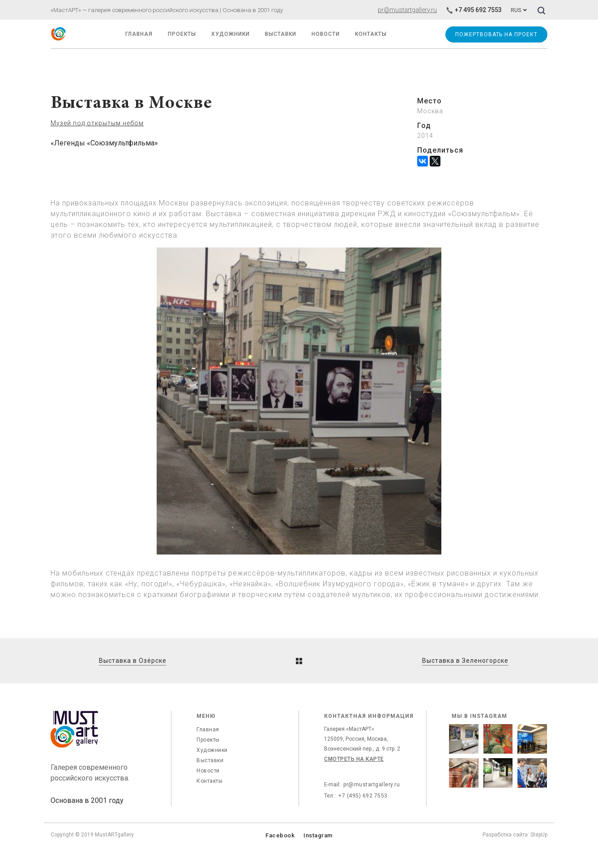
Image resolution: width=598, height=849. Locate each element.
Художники (230, 34)
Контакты (209, 781)
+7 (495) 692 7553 (363, 796)
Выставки (209, 760)
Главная (207, 729)
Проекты (182, 34)
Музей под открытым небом (97, 123)
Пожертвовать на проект (496, 34)
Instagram (318, 835)
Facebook (280, 835)
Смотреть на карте (354, 759)
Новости (208, 771)
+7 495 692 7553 (474, 9)
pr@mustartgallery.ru (407, 9)
